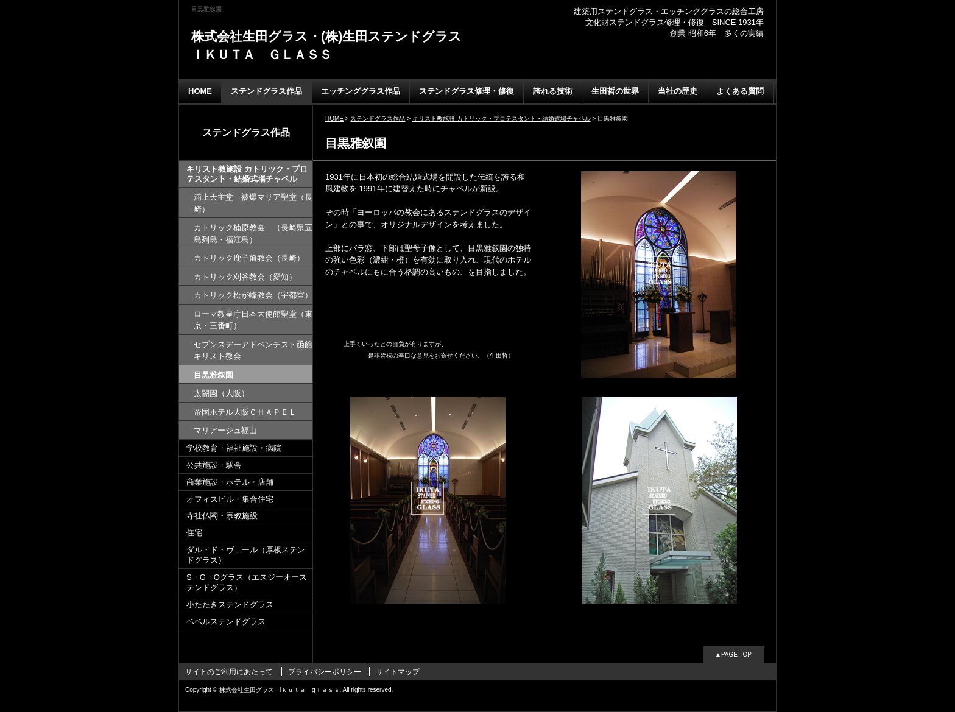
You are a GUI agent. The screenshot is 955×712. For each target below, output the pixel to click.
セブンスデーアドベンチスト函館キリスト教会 (253, 350)
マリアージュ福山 (225, 430)
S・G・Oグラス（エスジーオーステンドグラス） (246, 582)
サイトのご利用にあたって (229, 672)
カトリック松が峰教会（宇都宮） (253, 295)
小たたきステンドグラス (229, 604)
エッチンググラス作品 (360, 91)
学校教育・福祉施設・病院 (233, 448)
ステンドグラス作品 (266, 91)
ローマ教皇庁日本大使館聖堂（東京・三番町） (253, 320)
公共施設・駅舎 (214, 465)
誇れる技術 (553, 91)
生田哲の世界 (615, 91)
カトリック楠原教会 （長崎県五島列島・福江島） (253, 233)
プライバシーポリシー (324, 672)
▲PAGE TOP (733, 654)
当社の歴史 (677, 91)
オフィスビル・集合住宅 (229, 499)
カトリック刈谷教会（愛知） (245, 276)
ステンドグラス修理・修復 (466, 91)
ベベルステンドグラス (226, 621)
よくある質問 (740, 91)
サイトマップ (398, 672)
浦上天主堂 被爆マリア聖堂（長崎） (253, 203)
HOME (200, 91)
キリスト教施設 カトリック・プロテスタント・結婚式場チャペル (247, 174)
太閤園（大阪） (221, 393)
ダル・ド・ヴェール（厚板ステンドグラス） (245, 555)
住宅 (194, 532)
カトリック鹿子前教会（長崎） (249, 258)
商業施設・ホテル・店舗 (229, 482)
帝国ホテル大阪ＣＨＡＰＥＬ (245, 412)
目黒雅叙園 (213, 374)
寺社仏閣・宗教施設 (222, 515)
